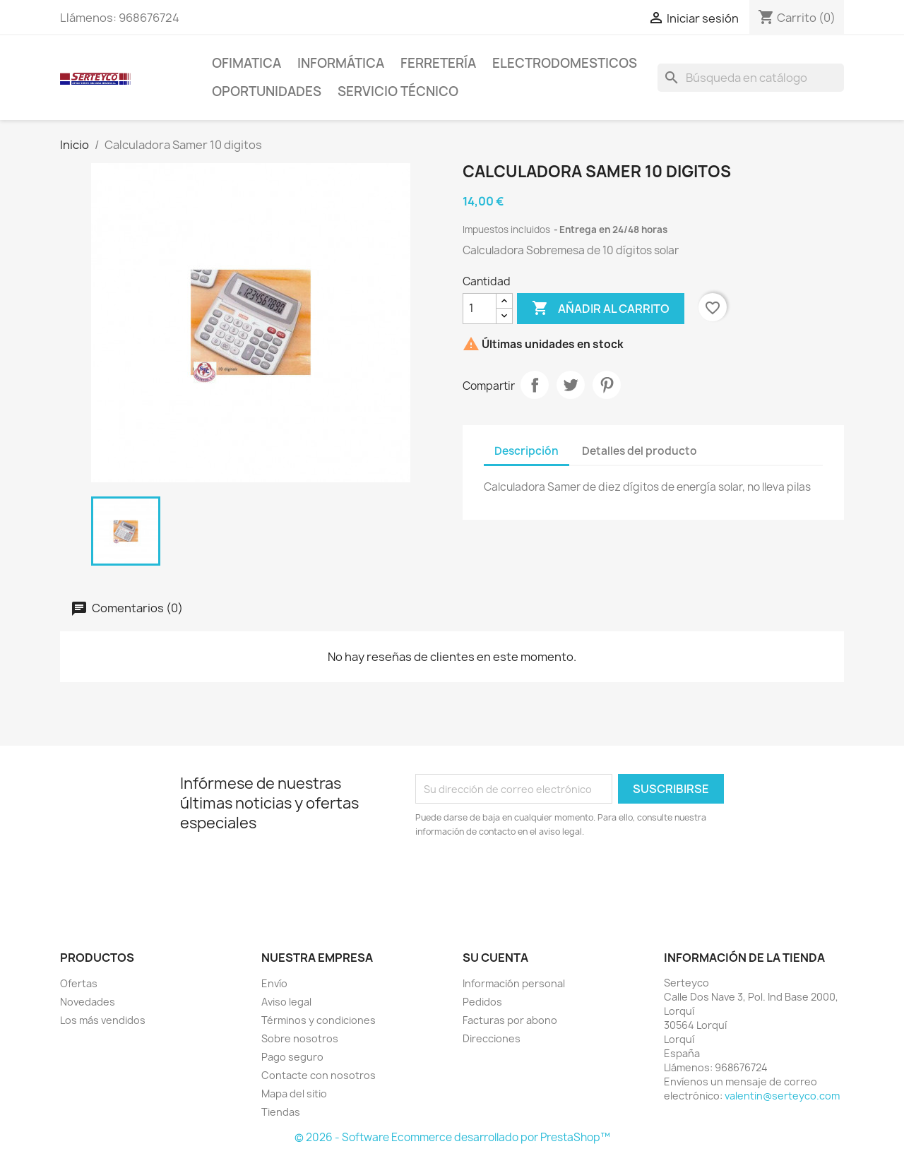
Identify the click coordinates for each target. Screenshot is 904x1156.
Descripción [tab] (526, 450)
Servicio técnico (398, 91)
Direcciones (492, 1038)
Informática (340, 63)
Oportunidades (266, 91)
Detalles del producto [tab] (639, 450)
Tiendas (280, 1112)
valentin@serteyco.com (782, 1095)
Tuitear (571, 385)
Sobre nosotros (299, 1038)
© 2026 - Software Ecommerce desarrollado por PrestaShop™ (452, 1137)
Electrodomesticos (564, 63)
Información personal (514, 983)
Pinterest (607, 385)
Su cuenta (495, 957)
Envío (274, 983)
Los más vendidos (102, 1020)
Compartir (535, 385)
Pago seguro (292, 1056)
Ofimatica (246, 63)
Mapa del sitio (294, 1093)
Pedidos (482, 1001)
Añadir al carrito (601, 308)
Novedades (87, 1001)
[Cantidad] (479, 308)
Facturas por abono (510, 1020)
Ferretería (438, 63)
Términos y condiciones (318, 1020)
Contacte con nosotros (318, 1075)
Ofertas (78, 983)
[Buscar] (751, 78)
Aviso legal (286, 1001)
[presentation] (533, 877)
